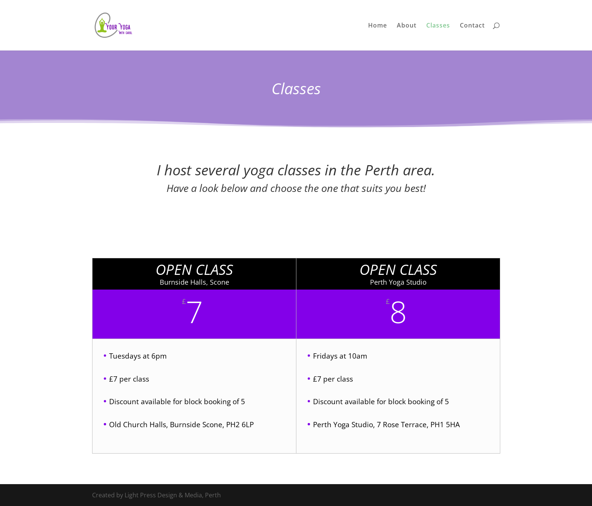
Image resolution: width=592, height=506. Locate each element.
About (406, 26)
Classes (438, 26)
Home (377, 26)
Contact (472, 26)
